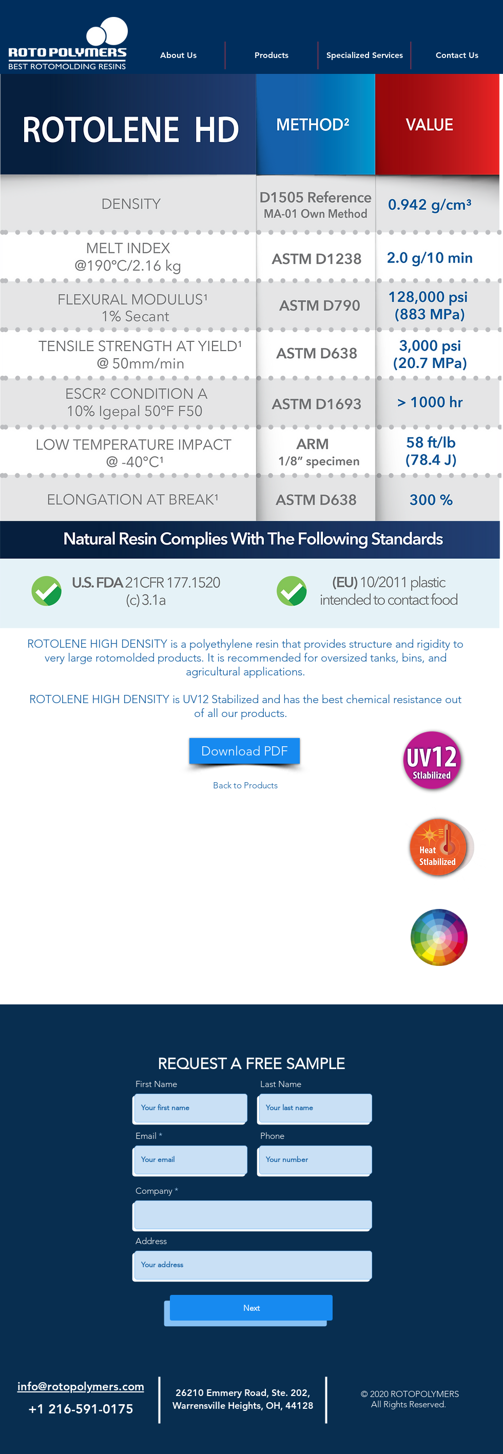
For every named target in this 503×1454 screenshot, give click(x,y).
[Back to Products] (245, 786)
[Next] (251, 1308)
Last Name (280, 1084)
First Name (156, 1084)
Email (146, 1136)
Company (154, 1191)
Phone (272, 1136)
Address (151, 1241)
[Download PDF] (244, 751)
